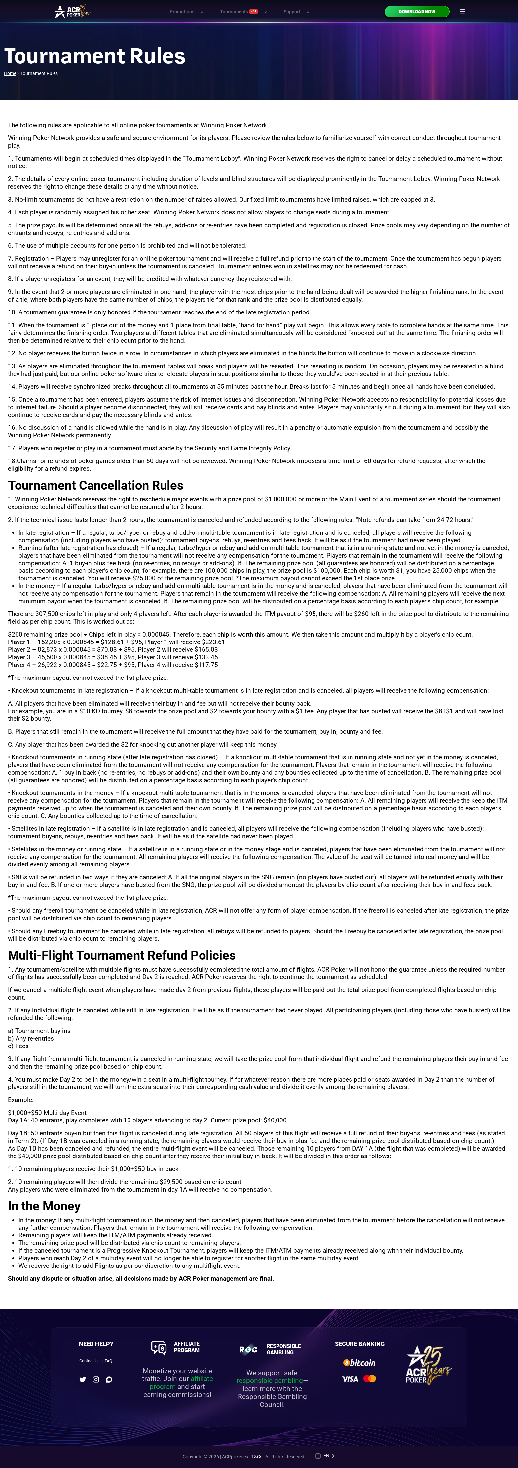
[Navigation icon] (462, 11)
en (326, 1456)
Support (292, 12)
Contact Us (89, 1360)
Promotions (182, 12)
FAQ (108, 1360)
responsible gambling (270, 1381)
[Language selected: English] (325, 1456)
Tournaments (239, 12)
